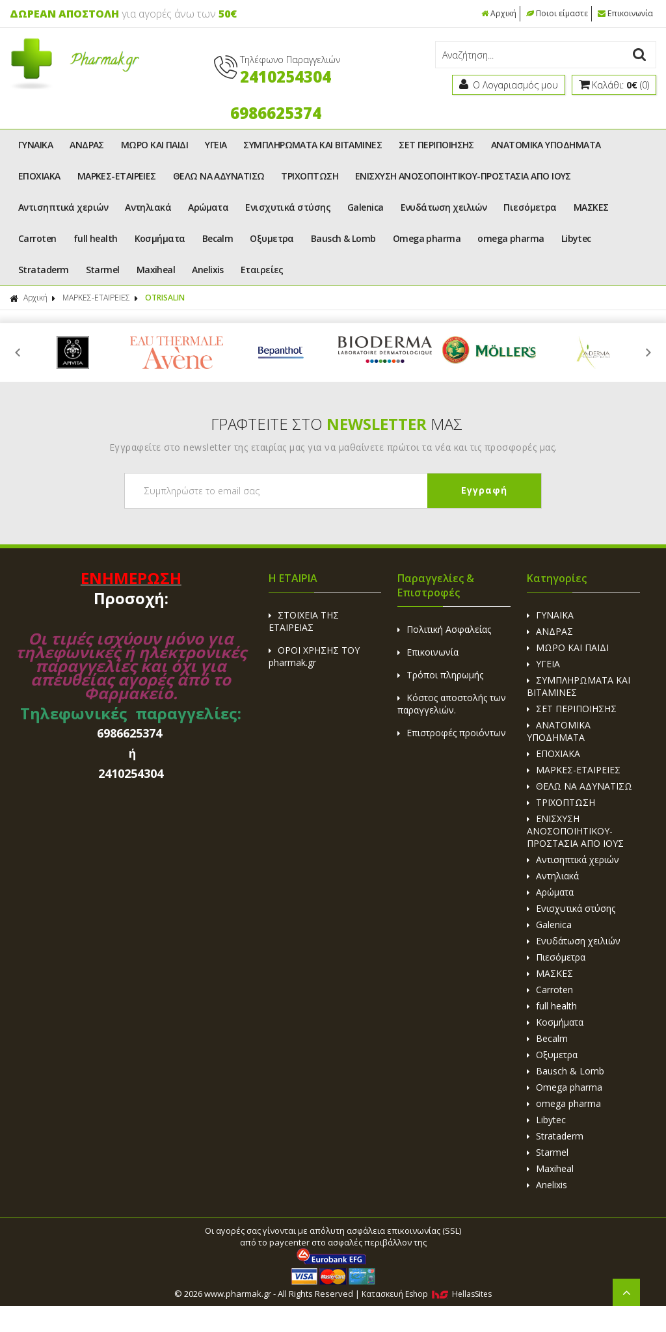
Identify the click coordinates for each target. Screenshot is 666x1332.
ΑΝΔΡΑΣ (87, 145)
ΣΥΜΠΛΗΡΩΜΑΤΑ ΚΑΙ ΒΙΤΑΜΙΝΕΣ (312, 145)
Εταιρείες (262, 269)
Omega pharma (426, 238)
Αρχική (498, 13)
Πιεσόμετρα (530, 207)
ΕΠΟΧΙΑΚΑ (39, 176)
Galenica (365, 207)
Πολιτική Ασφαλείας (444, 629)
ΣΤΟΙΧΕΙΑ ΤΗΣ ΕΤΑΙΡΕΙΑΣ (304, 621)
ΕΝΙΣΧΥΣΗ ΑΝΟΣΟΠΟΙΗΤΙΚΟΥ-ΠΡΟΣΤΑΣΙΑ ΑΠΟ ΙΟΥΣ (463, 176)
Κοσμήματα (160, 238)
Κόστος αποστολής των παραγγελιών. (451, 703)
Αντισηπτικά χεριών (63, 207)
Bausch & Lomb (343, 238)
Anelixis (208, 269)
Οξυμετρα (272, 238)
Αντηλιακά (148, 207)
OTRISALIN (165, 297)
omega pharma (510, 238)
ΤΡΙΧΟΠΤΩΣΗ (309, 176)
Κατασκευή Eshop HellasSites (427, 1293)
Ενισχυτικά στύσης (287, 207)
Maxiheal (156, 269)
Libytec (576, 238)
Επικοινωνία (625, 13)
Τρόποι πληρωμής (440, 675)
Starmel (103, 269)
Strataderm (43, 269)
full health (95, 238)
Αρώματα (208, 207)
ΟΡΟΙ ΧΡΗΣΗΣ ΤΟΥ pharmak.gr (314, 656)
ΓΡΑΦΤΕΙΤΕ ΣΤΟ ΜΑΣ (336, 423)
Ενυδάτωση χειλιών (444, 207)
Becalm (217, 238)
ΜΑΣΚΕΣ (591, 207)
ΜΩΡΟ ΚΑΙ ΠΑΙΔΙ (154, 145)
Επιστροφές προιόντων (451, 732)
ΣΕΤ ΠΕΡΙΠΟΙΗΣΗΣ (436, 145)
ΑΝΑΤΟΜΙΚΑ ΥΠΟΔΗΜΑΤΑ (546, 145)
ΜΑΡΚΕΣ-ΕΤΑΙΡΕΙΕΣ (116, 176)
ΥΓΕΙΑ (215, 145)
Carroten (37, 238)
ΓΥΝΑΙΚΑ (35, 145)
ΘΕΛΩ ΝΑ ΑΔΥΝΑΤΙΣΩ (219, 176)
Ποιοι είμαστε (557, 13)
